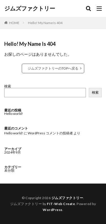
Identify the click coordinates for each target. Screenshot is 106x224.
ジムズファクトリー (29, 8)
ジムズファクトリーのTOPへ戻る (53, 68)
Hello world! (13, 113)
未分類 (9, 170)
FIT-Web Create (61, 204)
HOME (14, 23)
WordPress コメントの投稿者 (50, 133)
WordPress (52, 210)
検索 (7, 86)
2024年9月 (12, 152)
